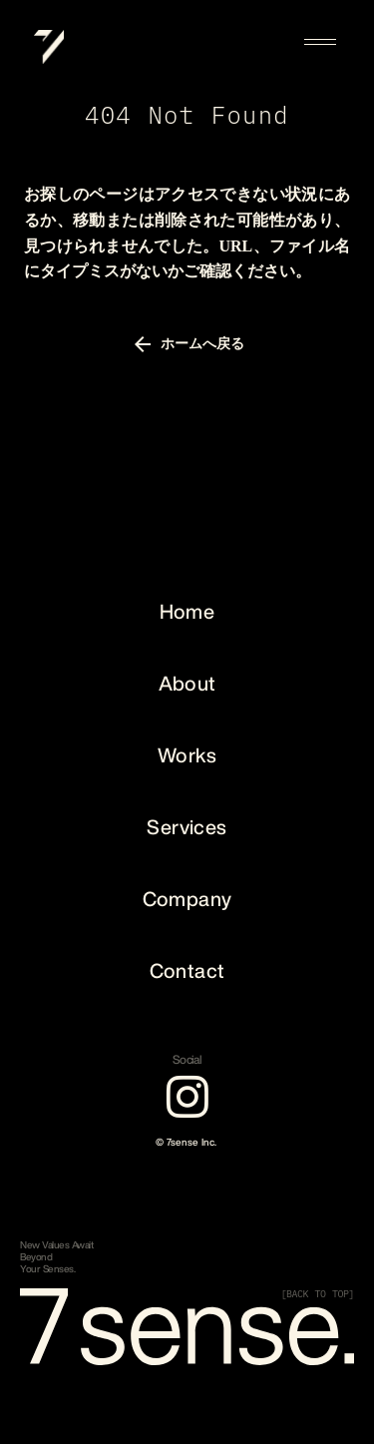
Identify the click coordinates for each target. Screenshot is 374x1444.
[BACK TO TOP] (318, 1294)
